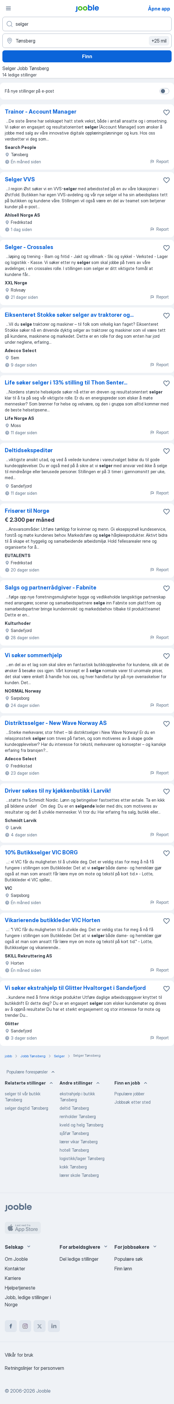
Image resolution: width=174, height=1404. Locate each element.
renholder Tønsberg (78, 1116)
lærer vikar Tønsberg (79, 1141)
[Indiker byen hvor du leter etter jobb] (87, 41)
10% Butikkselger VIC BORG (41, 852)
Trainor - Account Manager (40, 111)
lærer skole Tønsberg (79, 1175)
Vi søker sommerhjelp (33, 655)
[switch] (164, 91)
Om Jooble (16, 1259)
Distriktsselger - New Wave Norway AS (56, 723)
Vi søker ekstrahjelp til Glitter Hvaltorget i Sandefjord (75, 988)
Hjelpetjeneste (20, 1288)
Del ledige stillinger (79, 1259)
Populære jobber (129, 1093)
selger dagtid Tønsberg (26, 1108)
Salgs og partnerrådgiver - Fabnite (50, 587)
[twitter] (40, 1326)
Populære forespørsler (31, 1072)
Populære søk (128, 1259)
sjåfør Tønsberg (74, 1133)
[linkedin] (54, 1326)
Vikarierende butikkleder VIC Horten (52, 920)
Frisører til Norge (27, 511)
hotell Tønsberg (74, 1150)
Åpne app (159, 9)
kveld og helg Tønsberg (81, 1124)
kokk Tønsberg (73, 1166)
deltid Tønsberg (74, 1108)
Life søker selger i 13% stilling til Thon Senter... (66, 382)
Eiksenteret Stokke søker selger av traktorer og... (69, 315)
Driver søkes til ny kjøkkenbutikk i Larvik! (58, 791)
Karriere (13, 1278)
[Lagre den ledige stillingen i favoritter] (166, 112)
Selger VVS (20, 179)
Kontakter (15, 1269)
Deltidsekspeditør (29, 450)
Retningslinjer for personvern (34, 1368)
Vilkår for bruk (19, 1355)
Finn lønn (123, 1269)
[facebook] (11, 1326)
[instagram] (25, 1326)
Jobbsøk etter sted (132, 1102)
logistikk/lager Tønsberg (82, 1158)
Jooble (43, 1391)
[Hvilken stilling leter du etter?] (87, 24)
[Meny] (8, 8)
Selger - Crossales (29, 247)
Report (159, 161)
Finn (87, 56)
